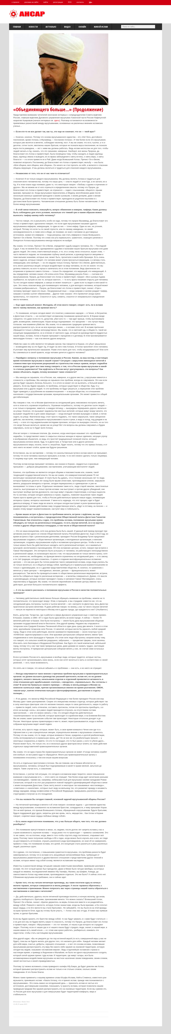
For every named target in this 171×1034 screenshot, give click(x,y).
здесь (56, 120)
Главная (17, 26)
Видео (67, 26)
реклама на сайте (31, 2)
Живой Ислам (101, 26)
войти (45, 2)
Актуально (51, 26)
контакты (80, 2)
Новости (33, 26)
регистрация (58, 2)
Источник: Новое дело (21, 1002)
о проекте (15, 2)
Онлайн (82, 26)
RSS (70, 2)
